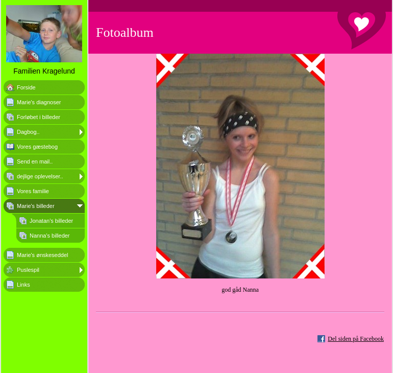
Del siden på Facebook (356, 338)
